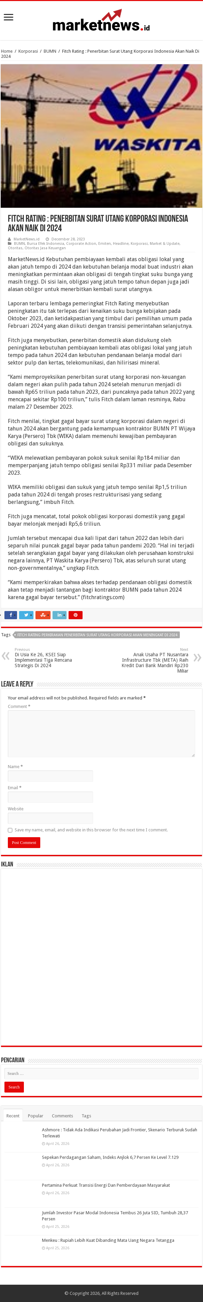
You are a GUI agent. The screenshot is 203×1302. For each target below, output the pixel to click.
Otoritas (15, 248)
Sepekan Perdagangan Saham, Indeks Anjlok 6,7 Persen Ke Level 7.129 (110, 1157)
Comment (19, 706)
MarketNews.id (27, 239)
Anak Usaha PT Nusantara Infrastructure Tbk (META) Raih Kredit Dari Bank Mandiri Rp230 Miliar (153, 660)
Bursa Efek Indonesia (45, 243)
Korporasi (28, 51)
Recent (12, 1115)
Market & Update (164, 243)
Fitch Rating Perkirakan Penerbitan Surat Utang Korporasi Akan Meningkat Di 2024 (97, 635)
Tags (86, 1115)
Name (15, 766)
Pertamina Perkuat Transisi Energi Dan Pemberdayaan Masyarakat (106, 1185)
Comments (62, 1115)
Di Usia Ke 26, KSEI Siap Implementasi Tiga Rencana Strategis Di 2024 (50, 657)
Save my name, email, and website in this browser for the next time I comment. (91, 829)
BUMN (50, 51)
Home (7, 51)
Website (16, 808)
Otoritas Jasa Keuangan (45, 248)
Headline (121, 243)
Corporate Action (81, 243)
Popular (35, 1115)
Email (14, 787)
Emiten (104, 243)
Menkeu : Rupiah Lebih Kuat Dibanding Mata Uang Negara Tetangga (108, 1240)
